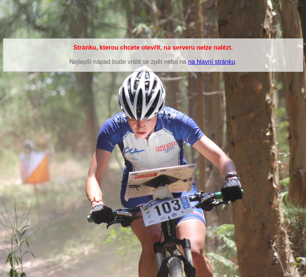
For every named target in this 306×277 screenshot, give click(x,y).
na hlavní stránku (211, 61)
